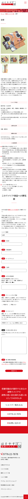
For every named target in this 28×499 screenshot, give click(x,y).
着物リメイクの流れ (13, 209)
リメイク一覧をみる (14, 404)
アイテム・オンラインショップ (8, 481)
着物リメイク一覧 (9, 14)
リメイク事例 (4, 477)
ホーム (2, 14)
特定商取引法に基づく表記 (7, 485)
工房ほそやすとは (5, 465)
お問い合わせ (14, 423)
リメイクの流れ (5, 469)
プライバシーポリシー (6, 489)
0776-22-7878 (14, 414)
